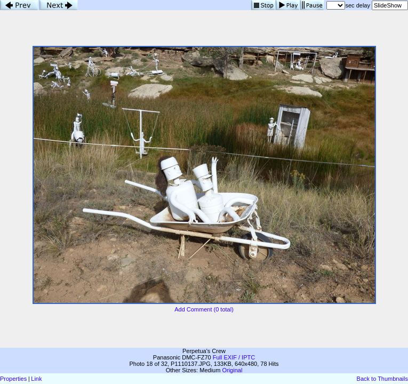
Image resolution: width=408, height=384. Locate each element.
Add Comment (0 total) (204, 309)
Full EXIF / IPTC (234, 357)
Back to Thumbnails (382, 378)
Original (232, 370)
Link (36, 378)
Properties (13, 378)
